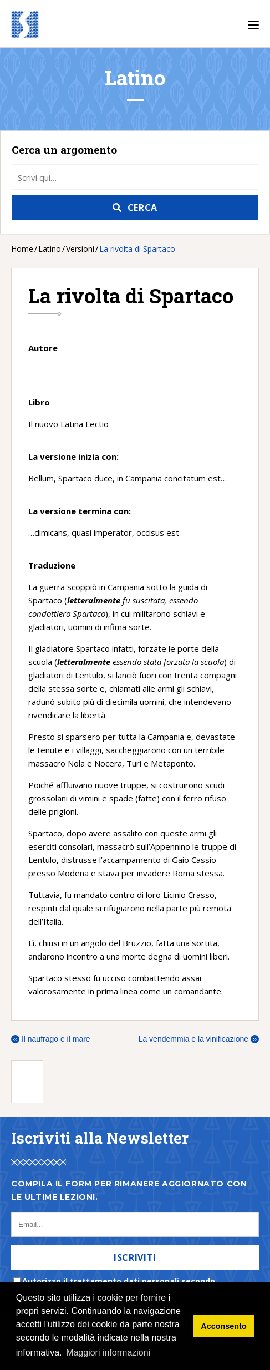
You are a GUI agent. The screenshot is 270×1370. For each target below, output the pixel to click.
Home (22, 248)
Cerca (142, 207)
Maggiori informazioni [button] (108, 1352)
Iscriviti (135, 1257)
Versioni (80, 248)
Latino (49, 248)
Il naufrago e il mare (50, 1038)
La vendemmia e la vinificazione (199, 1038)
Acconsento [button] (223, 1326)
